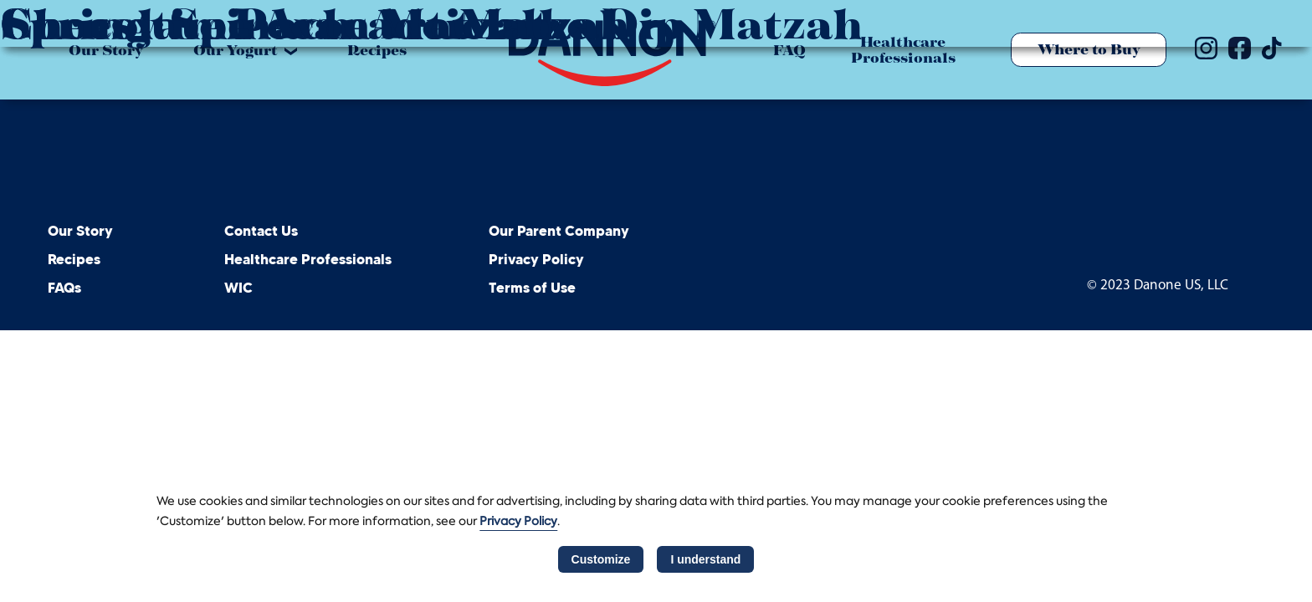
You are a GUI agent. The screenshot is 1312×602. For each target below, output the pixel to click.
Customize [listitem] (601, 559)
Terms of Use (532, 288)
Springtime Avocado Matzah (314, 23)
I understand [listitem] (705, 559)
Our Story (80, 231)
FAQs (64, 288)
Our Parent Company (559, 231)
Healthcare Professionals (308, 260)
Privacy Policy (536, 260)
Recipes (74, 260)
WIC (238, 288)
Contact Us (261, 231)
